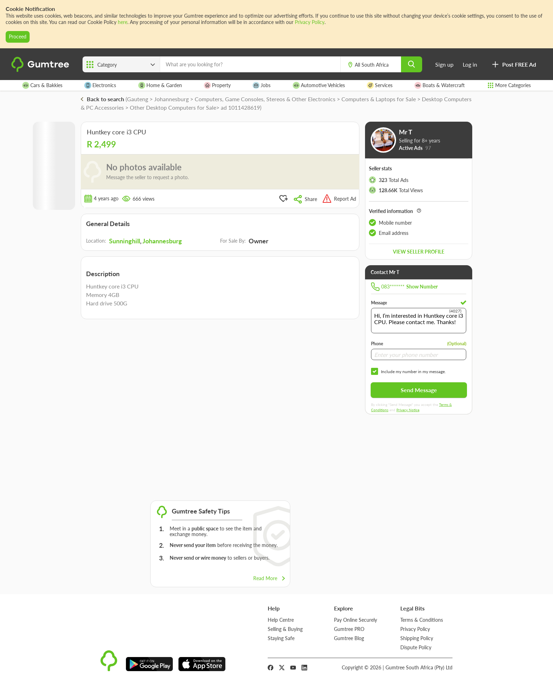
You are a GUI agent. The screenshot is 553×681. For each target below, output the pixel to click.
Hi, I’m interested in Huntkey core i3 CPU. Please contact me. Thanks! (418, 320)
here (122, 22)
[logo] (41, 70)
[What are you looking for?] (250, 64)
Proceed (17, 36)
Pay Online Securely (355, 620)
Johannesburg (162, 241)
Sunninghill (124, 241)
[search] (411, 64)
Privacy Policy (309, 22)
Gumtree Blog (349, 638)
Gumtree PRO (349, 629)
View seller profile (418, 252)
